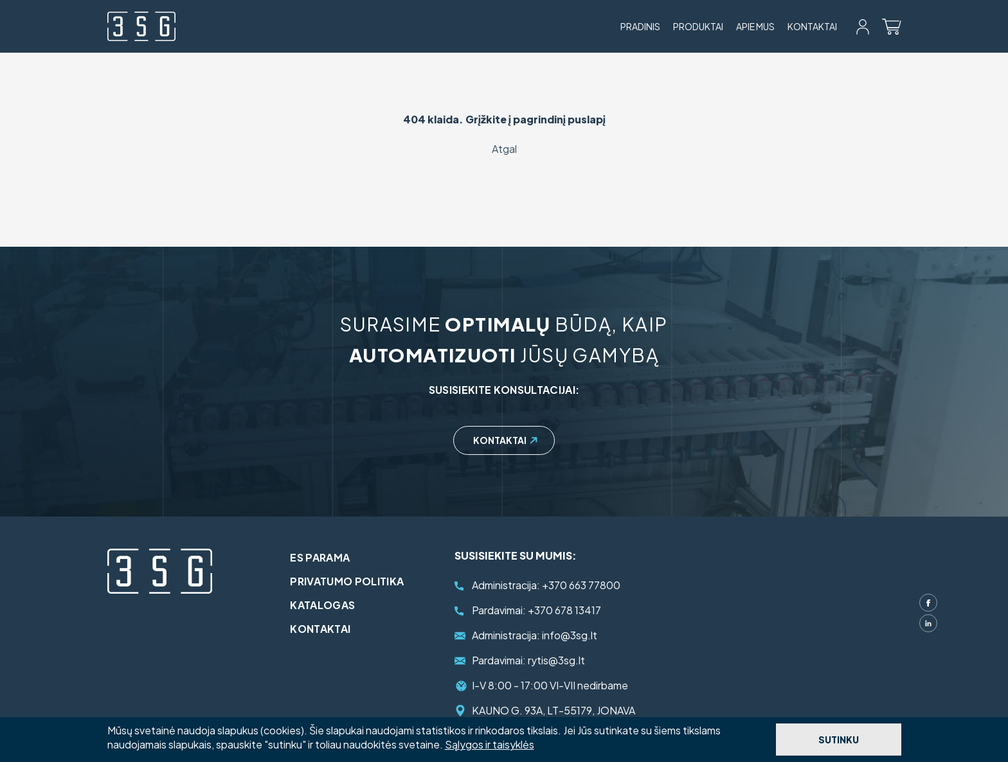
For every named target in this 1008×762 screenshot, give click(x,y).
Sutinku (838, 739)
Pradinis (640, 26)
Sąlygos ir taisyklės (489, 744)
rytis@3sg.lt (528, 660)
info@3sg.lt (534, 635)
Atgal (504, 148)
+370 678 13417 (536, 610)
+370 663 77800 (546, 585)
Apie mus (755, 26)
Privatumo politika (357, 581)
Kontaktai (812, 26)
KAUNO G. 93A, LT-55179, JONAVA (553, 710)
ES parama (330, 557)
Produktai (698, 26)
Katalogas (332, 605)
